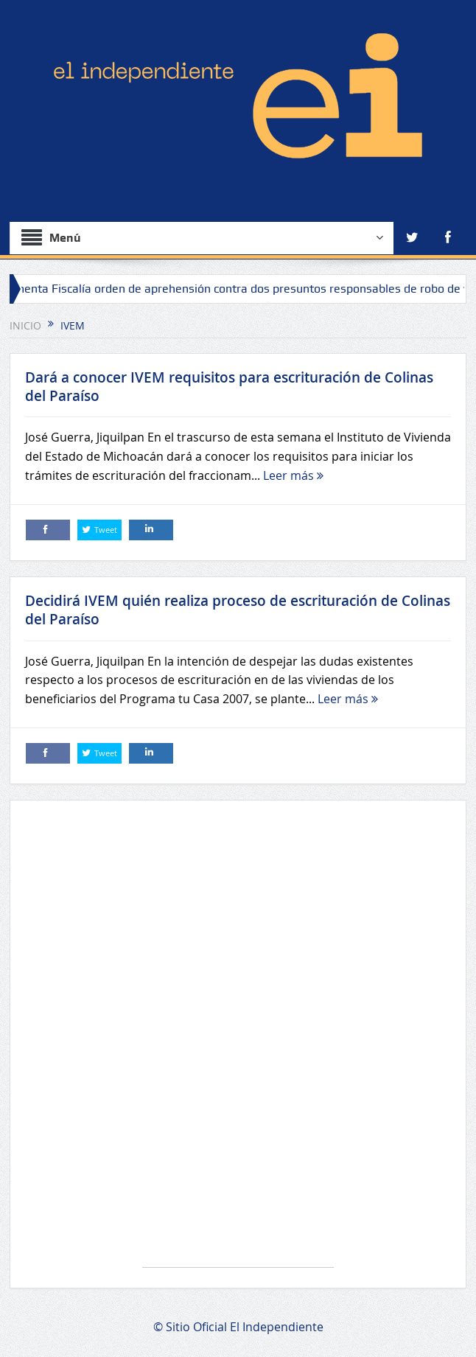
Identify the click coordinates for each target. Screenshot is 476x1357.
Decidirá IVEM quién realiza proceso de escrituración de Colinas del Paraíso (237, 610)
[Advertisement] (238, 1041)
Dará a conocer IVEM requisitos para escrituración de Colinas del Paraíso (229, 386)
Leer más (293, 475)
